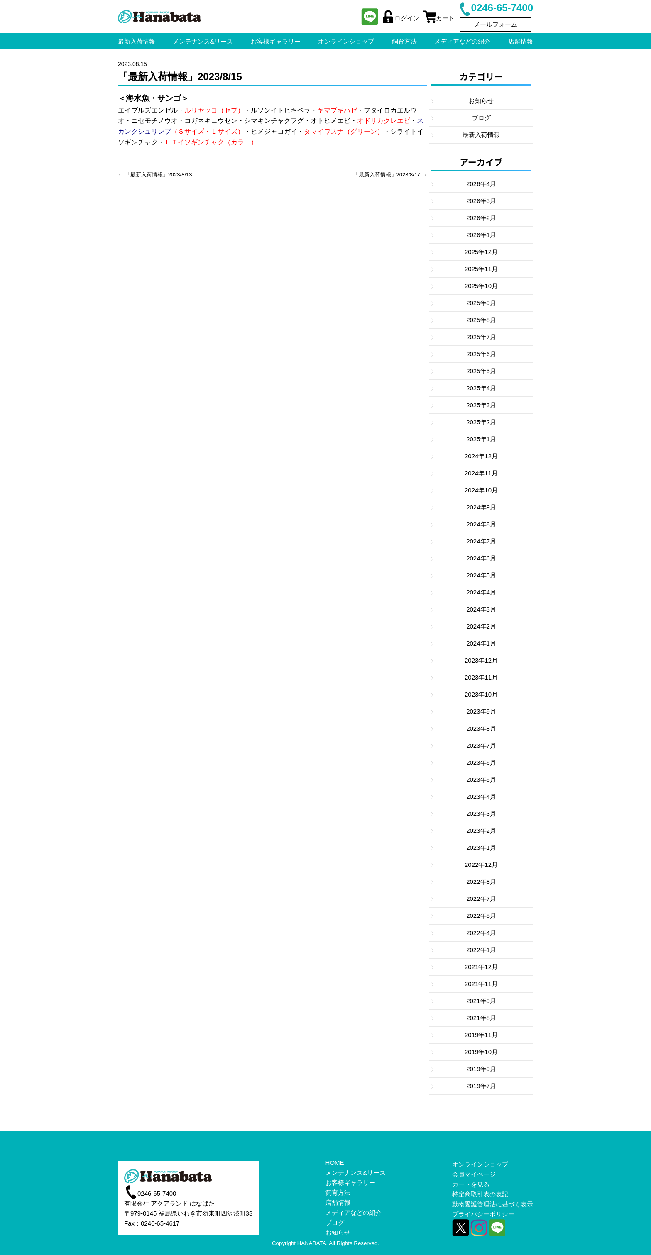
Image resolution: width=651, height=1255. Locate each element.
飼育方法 (338, 1192)
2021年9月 (481, 1000)
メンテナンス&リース (356, 1172)
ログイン (400, 18)
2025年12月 (481, 251)
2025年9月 (481, 302)
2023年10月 (481, 694)
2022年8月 (481, 881)
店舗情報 (338, 1202)
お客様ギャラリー (350, 1182)
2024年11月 (481, 473)
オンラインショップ (480, 1164)
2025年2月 (481, 422)
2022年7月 (481, 898)
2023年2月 (481, 830)
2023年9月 (481, 711)
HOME (335, 1162)
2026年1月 (481, 234)
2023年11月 (481, 677)
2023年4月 (481, 796)
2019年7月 (481, 1085)
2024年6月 (481, 558)
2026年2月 (481, 217)
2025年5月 (481, 370)
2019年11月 (481, 1034)
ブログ (481, 117)
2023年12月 (481, 660)
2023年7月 (481, 745)
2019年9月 (481, 1068)
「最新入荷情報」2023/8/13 (158, 174)
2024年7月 (481, 541)
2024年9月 (481, 507)
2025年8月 (481, 319)
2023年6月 (481, 762)
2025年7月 (481, 336)
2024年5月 (481, 575)
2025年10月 (481, 285)
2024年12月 (481, 456)
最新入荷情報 (481, 134)
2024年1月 (481, 643)
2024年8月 (481, 524)
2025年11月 (481, 268)
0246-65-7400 (495, 7)
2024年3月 (481, 609)
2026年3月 (481, 200)
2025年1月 (481, 439)
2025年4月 (481, 387)
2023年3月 (481, 813)
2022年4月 (481, 932)
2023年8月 (481, 728)
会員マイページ (474, 1174)
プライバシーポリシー (483, 1214)
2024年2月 (481, 626)
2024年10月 (481, 490)
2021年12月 (481, 966)
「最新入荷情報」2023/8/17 (387, 174)
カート (439, 18)
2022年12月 (481, 864)
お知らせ (481, 100)
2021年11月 (481, 983)
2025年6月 (481, 353)
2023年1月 (481, 847)
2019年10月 (481, 1051)
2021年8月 (481, 1017)
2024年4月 (481, 592)
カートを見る (470, 1184)
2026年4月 (481, 183)
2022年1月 (481, 949)
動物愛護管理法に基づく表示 (492, 1204)
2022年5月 (481, 915)
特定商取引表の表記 (480, 1194)
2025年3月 (481, 405)
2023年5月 (481, 779)
